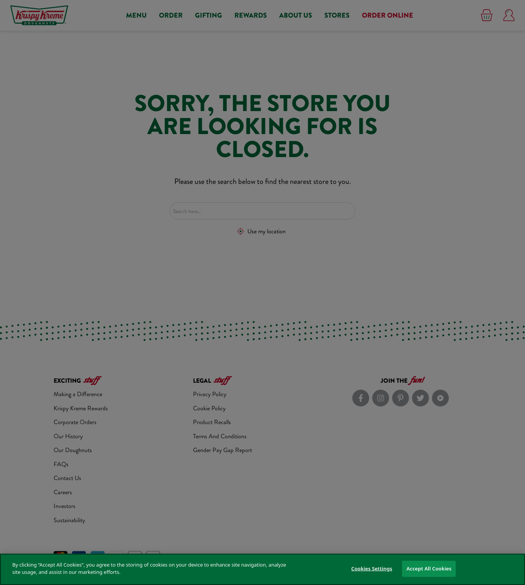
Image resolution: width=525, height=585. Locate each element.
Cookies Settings (371, 568)
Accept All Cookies (428, 568)
